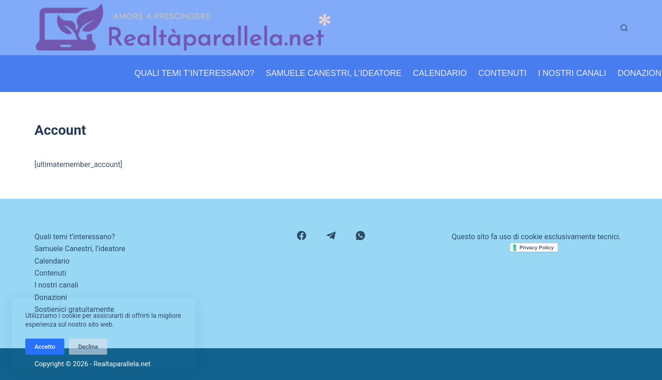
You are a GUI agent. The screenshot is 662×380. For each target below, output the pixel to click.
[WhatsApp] (360, 235)
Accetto (44, 346)
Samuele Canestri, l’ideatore (333, 73)
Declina (88, 346)
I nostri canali (572, 73)
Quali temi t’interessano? (194, 73)
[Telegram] (331, 235)
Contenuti (502, 73)
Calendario (440, 73)
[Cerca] (624, 27)
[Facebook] (301, 235)
